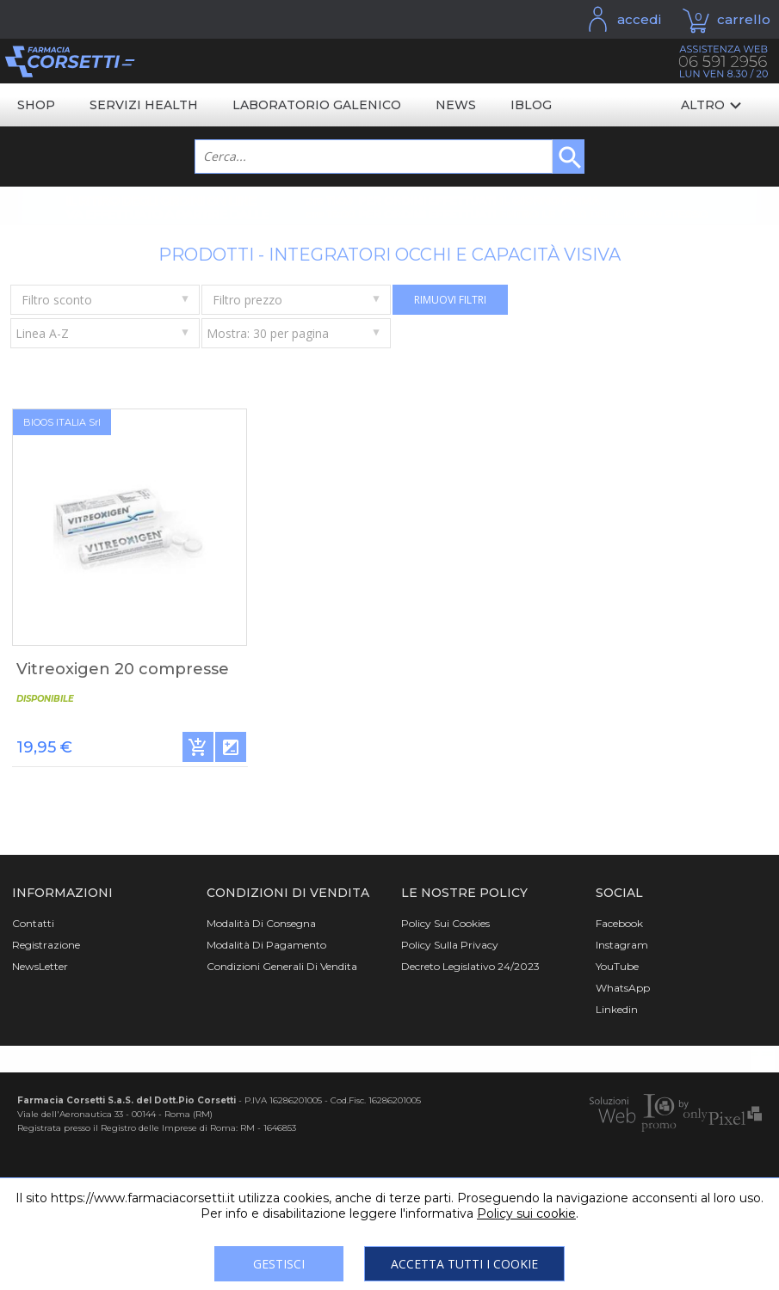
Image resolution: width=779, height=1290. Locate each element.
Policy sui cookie (526, 1213)
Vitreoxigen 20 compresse (122, 669)
